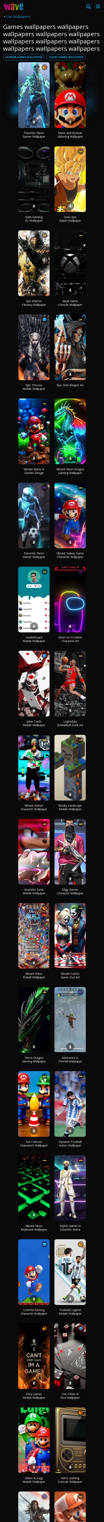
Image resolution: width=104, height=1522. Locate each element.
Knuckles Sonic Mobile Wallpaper (34, 891)
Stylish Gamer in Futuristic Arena (70, 1227)
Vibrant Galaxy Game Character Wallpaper (70, 555)
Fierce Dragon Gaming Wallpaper (34, 1059)
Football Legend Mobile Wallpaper (70, 1311)
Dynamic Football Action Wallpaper (70, 1143)
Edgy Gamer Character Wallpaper (70, 891)
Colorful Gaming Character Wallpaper (34, 1311)
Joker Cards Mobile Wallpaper (34, 723)
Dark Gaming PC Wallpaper (34, 219)
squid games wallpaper (66, 57)
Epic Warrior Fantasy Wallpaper (34, 303)
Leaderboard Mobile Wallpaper (34, 639)
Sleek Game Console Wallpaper (70, 303)
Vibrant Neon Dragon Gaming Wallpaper (70, 471)
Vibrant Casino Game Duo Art (70, 975)
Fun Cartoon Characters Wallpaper (34, 1143)
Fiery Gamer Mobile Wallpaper (34, 1396)
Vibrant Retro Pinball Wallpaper (34, 975)
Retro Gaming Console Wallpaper (70, 1480)
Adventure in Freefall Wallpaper (70, 1059)
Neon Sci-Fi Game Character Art (70, 639)
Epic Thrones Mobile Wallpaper (34, 387)
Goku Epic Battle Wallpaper (70, 219)
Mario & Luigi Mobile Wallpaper (34, 1480)
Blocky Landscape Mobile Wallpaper (70, 807)
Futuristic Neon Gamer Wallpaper (34, 134)
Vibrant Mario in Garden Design (34, 471)
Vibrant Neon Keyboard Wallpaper (34, 1227)
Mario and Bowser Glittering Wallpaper (70, 134)
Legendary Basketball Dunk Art (70, 723)
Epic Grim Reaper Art (70, 385)
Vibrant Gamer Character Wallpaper (34, 807)
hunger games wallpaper (23, 57)
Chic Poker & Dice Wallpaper (70, 1396)
